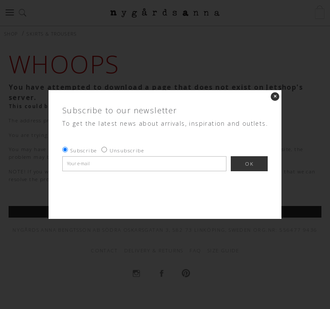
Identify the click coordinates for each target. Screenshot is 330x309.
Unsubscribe (127, 150)
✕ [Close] (275, 96)
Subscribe (83, 150)
